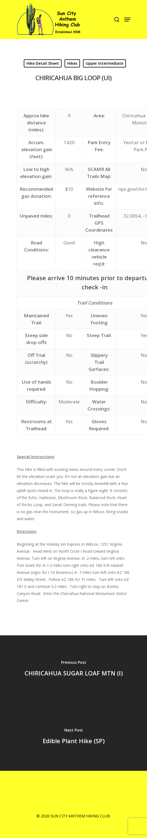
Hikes (72, 63)
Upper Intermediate (104, 63)
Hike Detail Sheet (42, 63)
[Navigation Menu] (127, 19)
